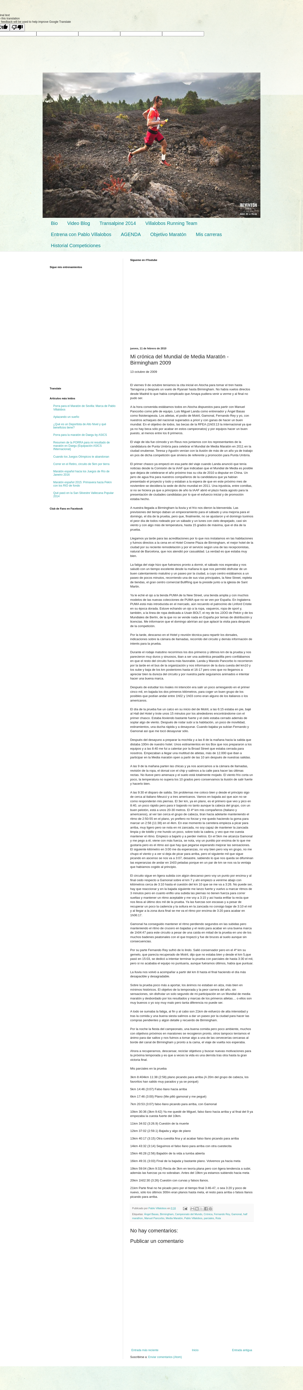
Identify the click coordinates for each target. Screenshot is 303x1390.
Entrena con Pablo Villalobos (81, 234)
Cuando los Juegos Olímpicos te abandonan (81, 456)
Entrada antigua (242, 1350)
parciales (209, 1218)
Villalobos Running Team (171, 223)
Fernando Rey (222, 1214)
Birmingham (167, 1214)
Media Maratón (174, 1218)
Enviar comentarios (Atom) (165, 1357)
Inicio (195, 1350)
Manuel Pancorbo (154, 1218)
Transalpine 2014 (117, 223)
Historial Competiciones (76, 245)
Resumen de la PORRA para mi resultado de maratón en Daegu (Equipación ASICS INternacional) (81, 446)
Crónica (208, 1214)
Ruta (218, 1218)
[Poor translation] (17, 27)
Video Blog (78, 223)
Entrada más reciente (144, 1350)
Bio (54, 223)
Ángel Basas (151, 1214)
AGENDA (131, 234)
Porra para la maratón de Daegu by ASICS (80, 435)
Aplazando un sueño (66, 417)
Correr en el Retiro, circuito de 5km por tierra (81, 464)
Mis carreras (209, 234)
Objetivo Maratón (168, 234)
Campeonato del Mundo (188, 1214)
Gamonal (236, 1214)
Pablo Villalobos (193, 1218)
